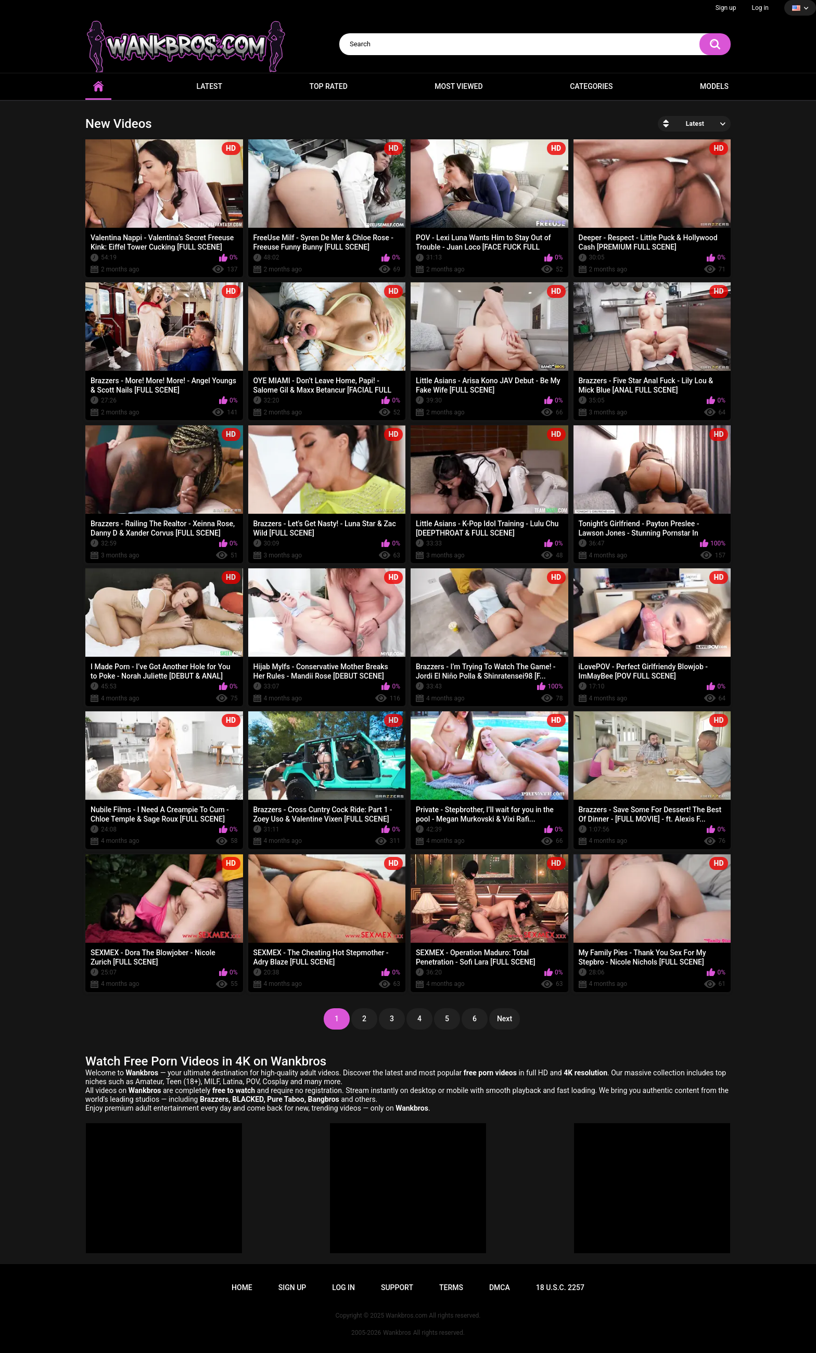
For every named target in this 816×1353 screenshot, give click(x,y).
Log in (760, 7)
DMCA (499, 1287)
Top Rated (329, 86)
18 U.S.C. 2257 (560, 1287)
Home (98, 86)
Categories (591, 86)
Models (714, 86)
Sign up (726, 7)
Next (504, 1018)
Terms (451, 1287)
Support (397, 1287)
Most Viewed (458, 86)
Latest (210, 86)
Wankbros (397, 1332)
